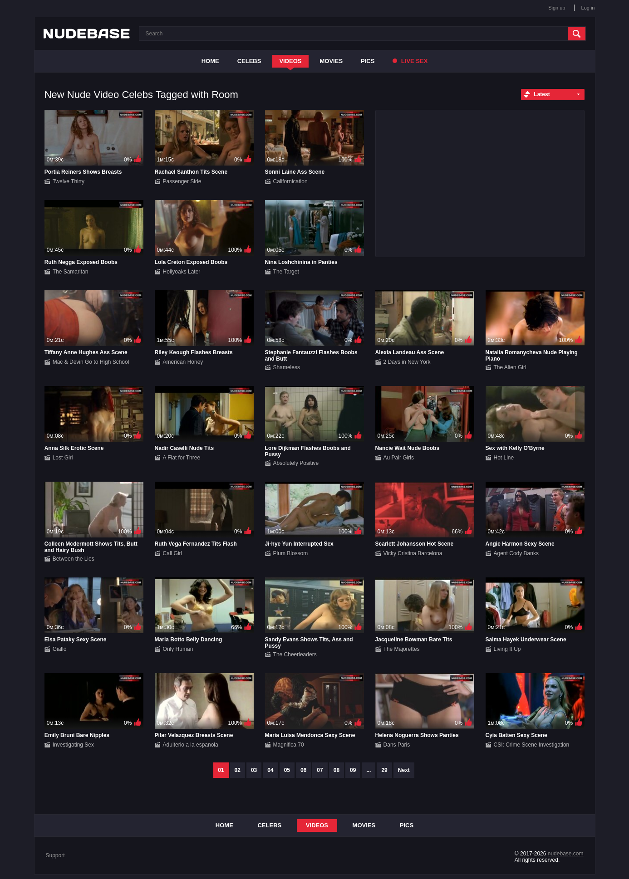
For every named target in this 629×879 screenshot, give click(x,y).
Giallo (60, 649)
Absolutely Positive (296, 463)
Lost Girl (63, 457)
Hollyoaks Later (182, 272)
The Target (286, 272)
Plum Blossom (290, 553)
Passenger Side (182, 181)
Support (55, 855)
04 (270, 770)
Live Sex (410, 61)
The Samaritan (70, 272)
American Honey (183, 362)
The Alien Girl (510, 367)
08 (336, 770)
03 (254, 770)
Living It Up (507, 649)
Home (210, 61)
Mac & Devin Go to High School (91, 362)
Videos (290, 61)
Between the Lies (73, 559)
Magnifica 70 (288, 745)
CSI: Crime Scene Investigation (532, 745)
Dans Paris (396, 745)
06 (303, 770)
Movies (331, 61)
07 (320, 770)
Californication (290, 181)
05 (287, 770)
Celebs (249, 61)
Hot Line (504, 457)
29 (384, 770)
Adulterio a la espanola (190, 745)
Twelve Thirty (68, 181)
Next (404, 770)
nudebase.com (566, 853)
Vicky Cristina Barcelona (412, 553)
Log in (588, 7)
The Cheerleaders (295, 654)
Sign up (556, 7)
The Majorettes (401, 649)
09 (353, 770)
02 (238, 770)
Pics (367, 61)
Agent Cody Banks (516, 553)
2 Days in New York (407, 362)
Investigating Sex (73, 745)
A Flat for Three (181, 457)
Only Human (178, 649)
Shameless (286, 367)
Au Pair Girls (398, 457)
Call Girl (172, 553)
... (368, 770)
